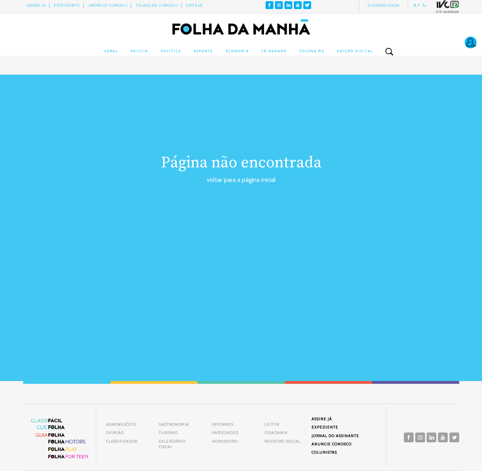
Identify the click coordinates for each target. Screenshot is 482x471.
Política (171, 51)
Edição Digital (355, 51)
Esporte (203, 51)
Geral (111, 51)
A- (425, 5)
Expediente (67, 5)
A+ (416, 5)
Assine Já (36, 5)
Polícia (139, 51)
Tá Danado (274, 51)
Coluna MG (311, 51)
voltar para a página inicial (241, 179)
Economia (237, 51)
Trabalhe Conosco (157, 5)
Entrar (194, 5)
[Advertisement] (241, 244)
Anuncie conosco (108, 5)
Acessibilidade (383, 5)
